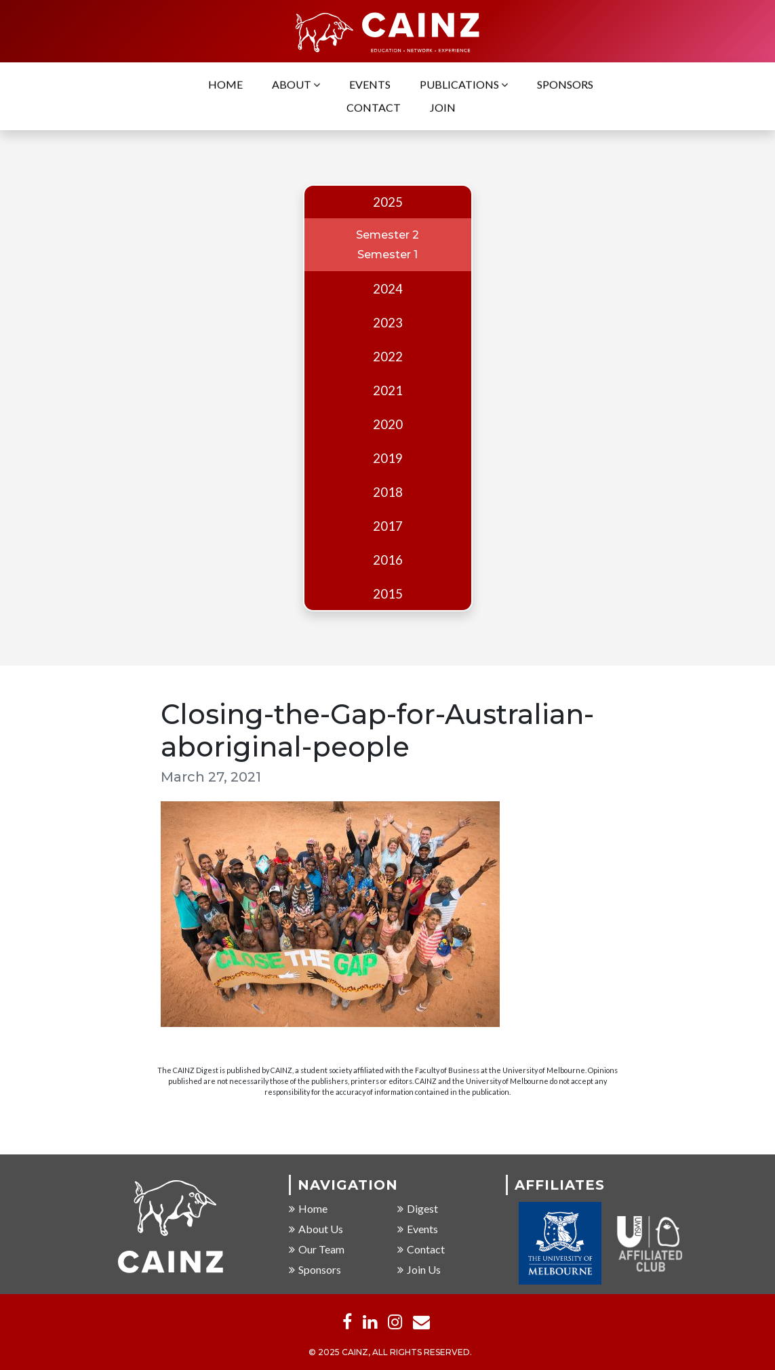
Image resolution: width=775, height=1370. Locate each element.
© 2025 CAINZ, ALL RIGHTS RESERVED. (390, 1353)
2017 (388, 526)
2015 (388, 593)
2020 (388, 424)
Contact (373, 108)
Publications (464, 85)
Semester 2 (387, 234)
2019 (388, 458)
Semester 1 (387, 254)
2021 (388, 390)
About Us (316, 1230)
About (296, 85)
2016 (388, 559)
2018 (388, 492)
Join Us (419, 1270)
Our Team (316, 1250)
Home (225, 85)
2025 (388, 202)
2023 (388, 322)
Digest (417, 1209)
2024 (388, 288)
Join (443, 108)
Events (370, 85)
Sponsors (565, 85)
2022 (388, 356)
